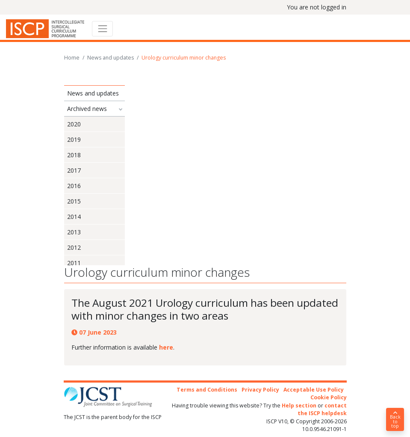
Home (72, 57)
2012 (74, 247)
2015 (74, 201)
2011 (74, 263)
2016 (74, 186)
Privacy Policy (260, 389)
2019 (74, 139)
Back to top (395, 419)
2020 (74, 124)
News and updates (110, 57)
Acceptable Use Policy (313, 389)
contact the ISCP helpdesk (322, 409)
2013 (74, 232)
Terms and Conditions (207, 389)
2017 (74, 170)
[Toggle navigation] (102, 28)
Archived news (87, 109)
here (166, 347)
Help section (299, 405)
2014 (74, 217)
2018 (74, 155)
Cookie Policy (328, 397)
